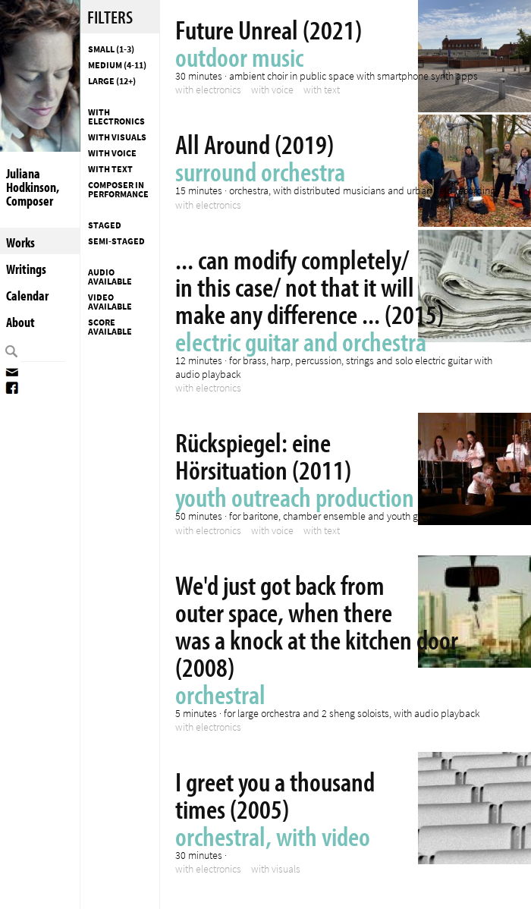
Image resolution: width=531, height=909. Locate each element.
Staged (104, 225)
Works (20, 242)
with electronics (116, 116)
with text (110, 169)
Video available (110, 302)
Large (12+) (112, 81)
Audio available (110, 277)
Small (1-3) (111, 49)
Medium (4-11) (117, 65)
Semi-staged (116, 241)
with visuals (117, 137)
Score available (110, 327)
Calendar (27, 295)
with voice (112, 153)
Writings (26, 269)
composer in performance (118, 189)
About (20, 322)
